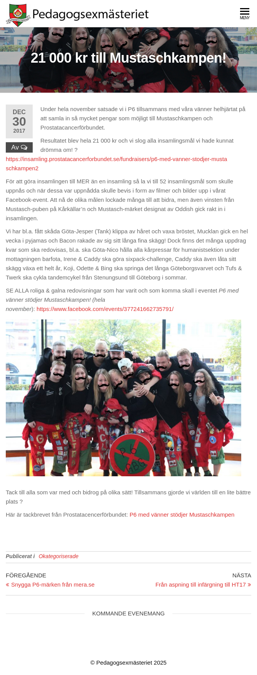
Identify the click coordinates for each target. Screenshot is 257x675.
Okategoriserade (58, 556)
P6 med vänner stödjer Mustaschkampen (182, 514)
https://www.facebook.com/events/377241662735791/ (105, 309)
